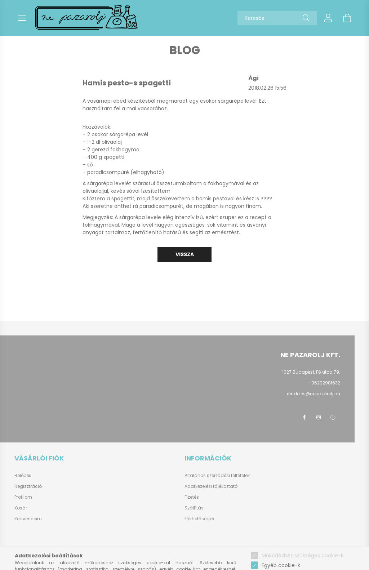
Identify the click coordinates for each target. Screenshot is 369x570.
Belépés (22, 475)
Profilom (23, 497)
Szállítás (194, 508)
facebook (304, 417)
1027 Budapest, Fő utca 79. (311, 372)
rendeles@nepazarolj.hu (313, 394)
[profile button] (328, 18)
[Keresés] (306, 18)
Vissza (184, 254)
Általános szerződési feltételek (217, 475)
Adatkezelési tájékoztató (210, 486)
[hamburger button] (22, 18)
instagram (318, 417)
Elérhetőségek (199, 519)
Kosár (20, 508)
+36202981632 (324, 383)
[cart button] (347, 18)
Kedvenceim (28, 518)
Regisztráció (28, 486)
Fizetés (191, 497)
